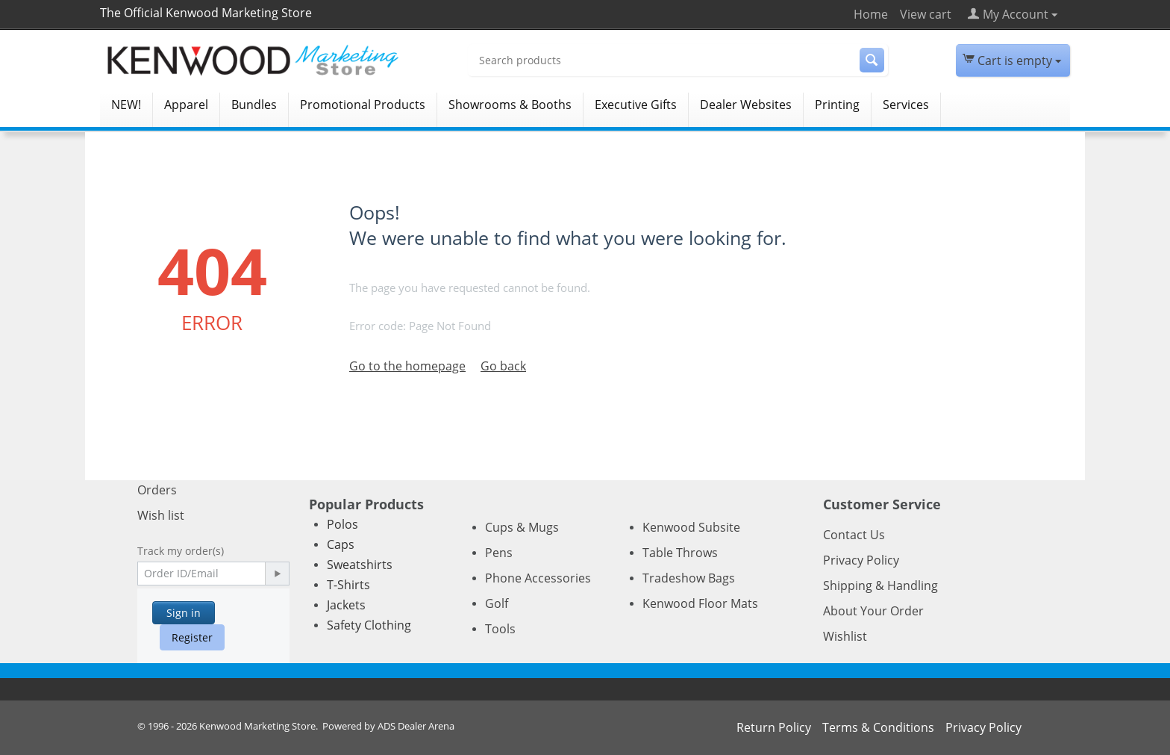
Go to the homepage (407, 366)
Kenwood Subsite (691, 527)
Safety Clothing (369, 625)
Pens (499, 552)
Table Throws (680, 552)
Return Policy (773, 727)
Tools (500, 629)
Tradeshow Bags (688, 578)
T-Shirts (348, 585)
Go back (503, 366)
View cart (925, 14)
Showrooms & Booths (510, 104)
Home (871, 14)
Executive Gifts (636, 104)
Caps (340, 544)
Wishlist (845, 636)
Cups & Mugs (522, 527)
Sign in (183, 613)
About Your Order (873, 611)
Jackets (346, 605)
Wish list (160, 515)
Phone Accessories (538, 578)
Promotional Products (362, 104)
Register (192, 637)
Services (906, 104)
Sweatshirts (359, 564)
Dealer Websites (746, 104)
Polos (342, 524)
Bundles (254, 104)
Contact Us (854, 534)
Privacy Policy (861, 560)
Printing (837, 104)
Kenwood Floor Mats (700, 603)
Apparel (186, 104)
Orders (157, 490)
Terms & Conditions (878, 727)
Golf (496, 603)
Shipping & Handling (880, 585)
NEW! (126, 104)
